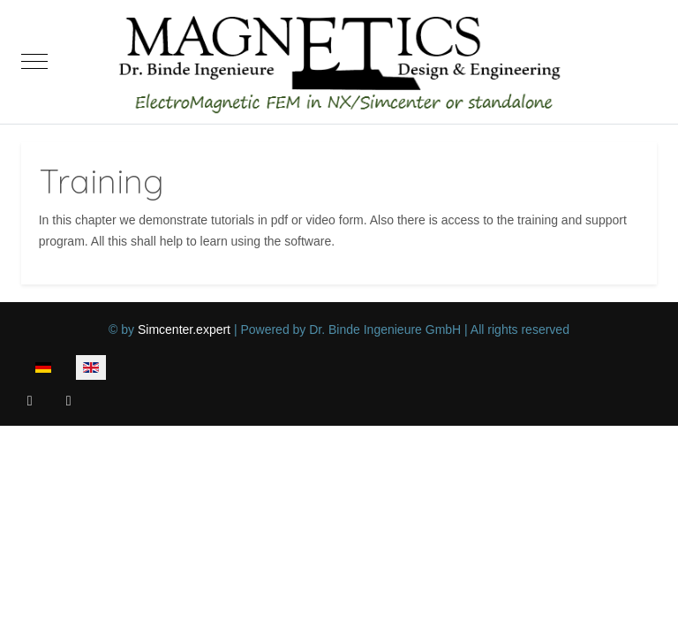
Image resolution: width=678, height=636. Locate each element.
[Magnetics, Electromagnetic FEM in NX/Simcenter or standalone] (338, 62)
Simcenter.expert (184, 329)
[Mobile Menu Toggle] (34, 62)
